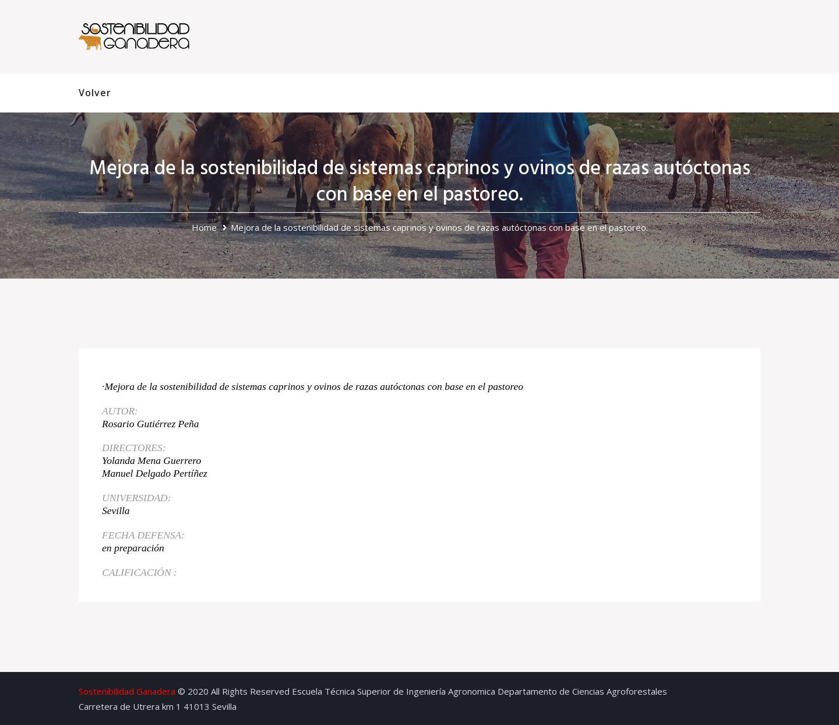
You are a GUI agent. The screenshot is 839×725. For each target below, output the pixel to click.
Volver (95, 92)
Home (204, 227)
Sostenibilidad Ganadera (127, 691)
